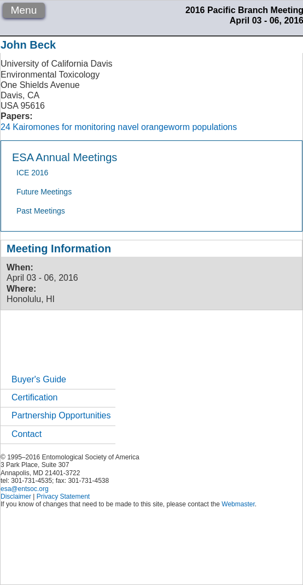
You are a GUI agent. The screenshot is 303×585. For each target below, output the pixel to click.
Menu (23, 10)
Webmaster (238, 504)
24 (5, 127)
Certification (34, 397)
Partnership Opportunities (60, 415)
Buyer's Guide (38, 379)
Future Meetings (44, 191)
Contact (26, 434)
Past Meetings (40, 210)
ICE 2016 (32, 172)
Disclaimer (16, 496)
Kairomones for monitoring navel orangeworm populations (125, 127)
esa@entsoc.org (25, 489)
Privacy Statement (63, 496)
